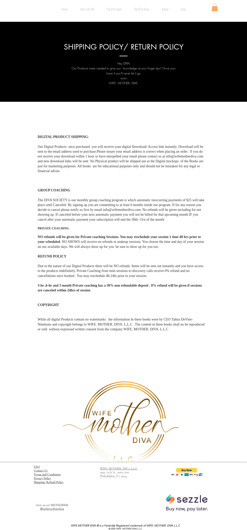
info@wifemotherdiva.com (184, 156)
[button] (214, 7)
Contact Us (40, 471)
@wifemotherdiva (52, 509)
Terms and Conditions (47, 474)
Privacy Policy (42, 478)
